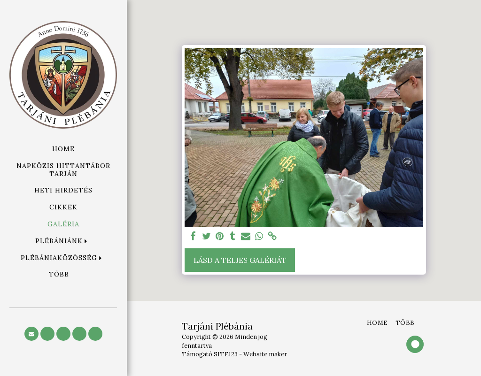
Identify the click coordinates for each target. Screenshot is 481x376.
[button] (63, 241)
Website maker (265, 354)
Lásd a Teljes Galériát (240, 260)
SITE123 (226, 354)
